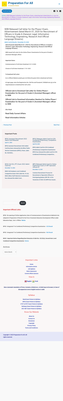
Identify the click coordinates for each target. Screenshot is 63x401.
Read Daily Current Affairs (15, 113)
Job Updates (31, 269)
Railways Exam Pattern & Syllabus (31, 306)
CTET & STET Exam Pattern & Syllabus (31, 304)
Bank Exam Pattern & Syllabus (31, 299)
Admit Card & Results (10, 42)
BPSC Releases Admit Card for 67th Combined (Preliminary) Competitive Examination (44, 140)
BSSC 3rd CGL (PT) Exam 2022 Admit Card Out (17, 164)
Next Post (57, 125)
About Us (31, 316)
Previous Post (7, 125)
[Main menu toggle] (59, 4)
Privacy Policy (31, 325)
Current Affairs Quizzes (31, 273)
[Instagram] (60, 11)
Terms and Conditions (31, 328)
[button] (7, 11)
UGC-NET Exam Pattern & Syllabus (32, 308)
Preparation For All (20, 3)
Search (23, 203)
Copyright (31, 323)
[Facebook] (54, 11)
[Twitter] (57, 11)
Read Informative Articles (15, 118)
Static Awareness (32, 271)
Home (4, 15)
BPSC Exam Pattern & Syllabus (31, 301)
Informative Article (31, 266)
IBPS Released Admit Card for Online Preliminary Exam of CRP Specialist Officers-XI (44, 165)
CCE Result (49, 226)
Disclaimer (31, 321)
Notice (27, 241)
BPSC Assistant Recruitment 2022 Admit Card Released (16, 139)
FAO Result (49, 232)
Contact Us (31, 318)
